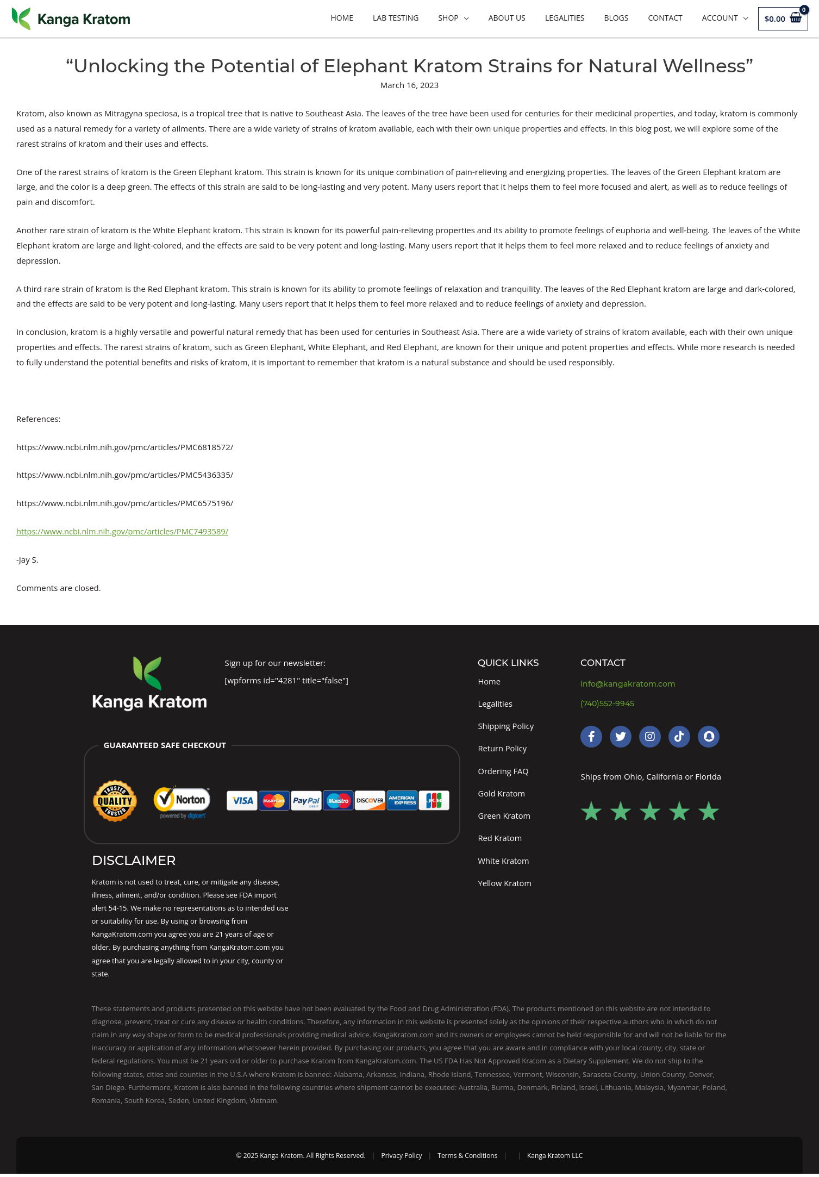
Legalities (564, 18)
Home (341, 18)
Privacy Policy (401, 1158)
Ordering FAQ (503, 772)
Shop (448, 18)
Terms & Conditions (467, 1158)
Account (720, 18)
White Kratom (504, 863)
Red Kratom (500, 840)
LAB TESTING (395, 18)
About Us (507, 18)
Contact (665, 18)
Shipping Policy (506, 726)
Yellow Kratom (505, 885)
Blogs (616, 18)
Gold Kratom (502, 794)
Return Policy (503, 749)
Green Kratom (505, 817)
